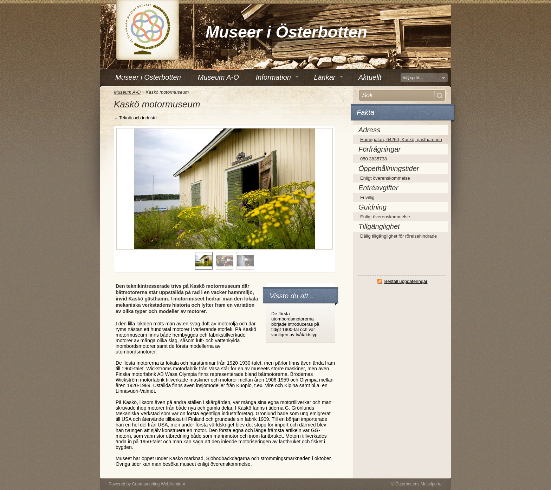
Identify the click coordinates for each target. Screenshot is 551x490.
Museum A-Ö (127, 92)
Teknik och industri (138, 117)
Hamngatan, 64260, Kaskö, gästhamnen (401, 139)
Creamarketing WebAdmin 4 (158, 484)
